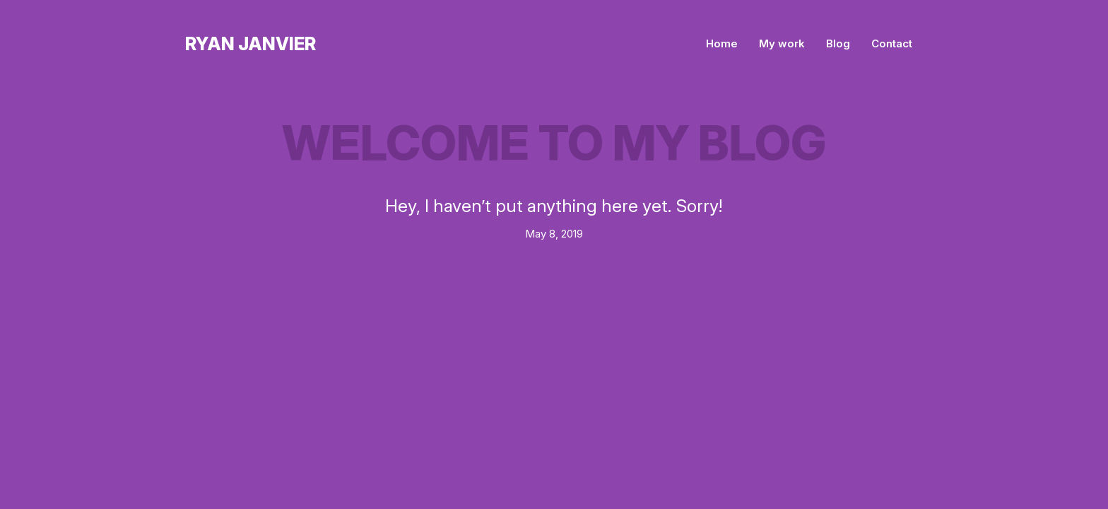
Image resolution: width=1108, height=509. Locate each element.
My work (782, 43)
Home (722, 43)
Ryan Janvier (250, 43)
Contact (891, 43)
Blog (838, 43)
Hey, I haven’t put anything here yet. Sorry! (554, 205)
